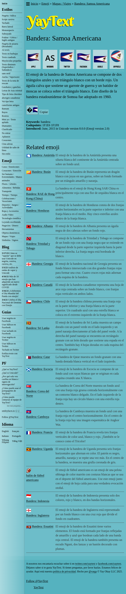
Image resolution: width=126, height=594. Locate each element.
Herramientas (8, 229)
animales (6, 180)
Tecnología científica (11, 218)
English (5, 431)
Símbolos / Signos (10, 240)
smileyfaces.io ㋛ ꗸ (10, 411)
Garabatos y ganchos (11, 87)
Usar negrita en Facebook (8, 319)
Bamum (5, 108)
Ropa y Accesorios (10, 211)
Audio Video (7, 214)
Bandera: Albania (42, 226)
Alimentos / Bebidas (11, 187)
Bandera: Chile (41, 301)
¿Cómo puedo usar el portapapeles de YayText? (11, 391)
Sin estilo (6, 154)
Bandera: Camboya (37, 416)
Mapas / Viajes (8, 236)
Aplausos (6, 136)
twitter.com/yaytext (85, 563)
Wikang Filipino (5, 441)
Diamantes (6, 126)
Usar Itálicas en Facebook (9, 326)
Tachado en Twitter (10, 349)
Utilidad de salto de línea (10, 148)
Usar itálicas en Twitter (9, 345)
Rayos (4, 112)
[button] (27, 4)
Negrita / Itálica (9, 15)
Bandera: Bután (41, 171)
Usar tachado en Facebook (9, 332)
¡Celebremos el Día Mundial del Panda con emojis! (11, 294)
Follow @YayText (10, 417)
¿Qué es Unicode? (10, 373)
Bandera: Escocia (42, 369)
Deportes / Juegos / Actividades (10, 206)
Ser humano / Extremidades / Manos (12, 175)
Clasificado (7, 129)
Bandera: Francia (42, 432)
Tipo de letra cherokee (12, 94)
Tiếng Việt (17, 441)
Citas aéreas (7, 144)
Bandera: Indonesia (37, 501)
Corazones (6, 140)
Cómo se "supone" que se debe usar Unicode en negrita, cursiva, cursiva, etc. (11, 258)
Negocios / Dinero (10, 225)
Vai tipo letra (7, 101)
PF (4, 363)
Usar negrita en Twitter (8, 338)
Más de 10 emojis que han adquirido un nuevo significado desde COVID (10, 282)
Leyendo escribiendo (11, 222)
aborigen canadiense (11, 98)
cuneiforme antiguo (10, 105)
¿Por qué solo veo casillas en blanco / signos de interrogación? (10, 380)
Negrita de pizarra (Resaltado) (10, 45)
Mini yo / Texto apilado (9, 120)
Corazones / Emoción (11, 170)
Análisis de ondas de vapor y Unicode (10, 270)
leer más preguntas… (14, 406)
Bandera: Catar (41, 357)
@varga (93, 571)
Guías (6, 312)
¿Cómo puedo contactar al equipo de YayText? (12, 400)
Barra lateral (7, 26)
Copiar (44, 112)
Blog (5, 247)
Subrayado (6, 33)
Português (16, 436)
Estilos (7, 9)
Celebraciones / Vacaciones (9, 199)
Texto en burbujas (10, 53)
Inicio (4, 3)
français (15, 431)
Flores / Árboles (9, 184)
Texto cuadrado (9, 57)
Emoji (7, 161)
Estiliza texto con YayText (9, 354)
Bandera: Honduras (37, 210)
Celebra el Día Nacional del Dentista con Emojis (11, 302)
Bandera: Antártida (43, 155)
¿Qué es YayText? (10, 369)
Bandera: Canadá (42, 284)
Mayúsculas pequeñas (11, 60)
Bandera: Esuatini (42, 526)
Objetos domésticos (10, 233)
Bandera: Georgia (42, 263)
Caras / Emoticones (10, 167)
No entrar (6, 133)
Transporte (7, 191)
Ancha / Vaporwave (10, 77)
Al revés (5, 50)
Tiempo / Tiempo (9, 195)
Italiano (5, 436)
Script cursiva (8, 19)
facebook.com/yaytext (109, 563)
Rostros (5, 116)
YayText (38, 587)
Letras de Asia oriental (12, 90)
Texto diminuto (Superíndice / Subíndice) (9, 67)
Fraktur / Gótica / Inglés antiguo (9, 38)
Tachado (5, 23)
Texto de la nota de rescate (10, 82)
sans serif (6, 73)
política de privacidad (64, 571)
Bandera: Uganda (42, 448)
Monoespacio (8, 30)
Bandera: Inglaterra (37, 515)
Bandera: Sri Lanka (37, 328)
